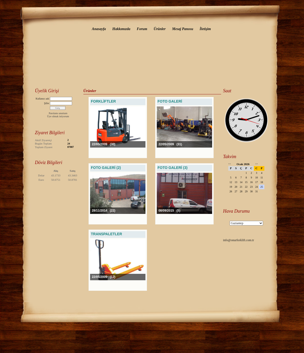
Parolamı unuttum (58, 113)
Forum (142, 29)
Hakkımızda (121, 29)
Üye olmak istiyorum (58, 116)
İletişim (205, 29)
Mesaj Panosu (182, 29)
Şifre (46, 103)
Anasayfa (99, 29)
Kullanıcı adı (42, 98)
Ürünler (160, 29)
